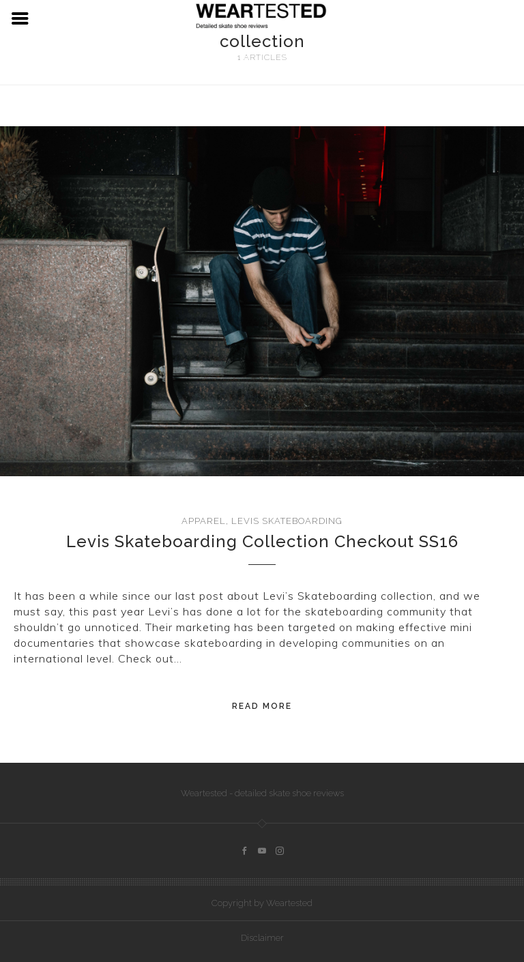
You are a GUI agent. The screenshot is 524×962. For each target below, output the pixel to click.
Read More (262, 706)
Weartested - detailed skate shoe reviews (262, 793)
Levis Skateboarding (287, 521)
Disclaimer (262, 938)
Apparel (203, 521)
